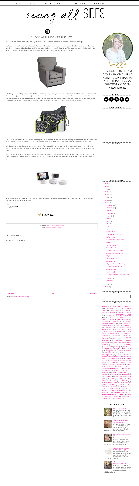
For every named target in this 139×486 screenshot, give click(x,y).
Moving (115, 360)
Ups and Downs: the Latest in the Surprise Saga (121, 449)
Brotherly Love (110, 231)
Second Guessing (111, 258)
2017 (106, 189)
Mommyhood (107, 355)
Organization (110, 364)
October (109, 210)
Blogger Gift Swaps (125, 312)
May (108, 224)
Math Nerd (128, 350)
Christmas (112, 319)
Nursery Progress (111, 269)
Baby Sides (50, 225)
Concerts (105, 321)
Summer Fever (110, 261)
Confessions (115, 321)
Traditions (115, 386)
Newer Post (10, 293)
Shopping (108, 376)
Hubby (128, 345)
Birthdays (125, 310)
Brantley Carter (123, 315)
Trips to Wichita (107, 388)
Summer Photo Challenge (110, 383)
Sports (111, 378)
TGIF (121, 384)
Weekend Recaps (120, 392)
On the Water (122, 362)
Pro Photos (106, 370)
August (109, 216)
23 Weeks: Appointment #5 (114, 266)
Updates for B (125, 388)
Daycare (104, 323)
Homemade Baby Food (117, 344)
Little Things (127, 349)
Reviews (104, 374)
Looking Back (109, 351)
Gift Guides (124, 333)
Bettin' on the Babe (111, 272)
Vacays (104, 390)
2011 (106, 284)
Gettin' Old (113, 333)
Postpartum (105, 368)
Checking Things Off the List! (114, 253)
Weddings (105, 392)
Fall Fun (107, 325)
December (110, 205)
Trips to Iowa (124, 386)
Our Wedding (121, 364)
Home (52, 293)
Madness (108, 242)
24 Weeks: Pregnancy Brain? (114, 250)
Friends (119, 331)
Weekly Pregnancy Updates (112, 394)
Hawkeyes (105, 338)
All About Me (106, 306)
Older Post (93, 293)
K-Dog (118, 347)
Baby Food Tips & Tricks (120, 408)
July (108, 218)
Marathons (120, 350)
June (108, 221)
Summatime (122, 381)
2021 (106, 184)
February (109, 278)
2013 (106, 200)
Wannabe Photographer (119, 390)
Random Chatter (120, 370)
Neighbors (122, 360)
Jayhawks (110, 347)
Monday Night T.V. (122, 354)
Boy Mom (109, 315)
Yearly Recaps (106, 398)
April (108, 226)
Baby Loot (109, 256)
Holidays (119, 341)
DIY (120, 323)
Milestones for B (110, 352)
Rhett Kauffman (115, 374)
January (109, 281)
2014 (106, 197)
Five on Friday (106, 329)
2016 (106, 192)
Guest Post (125, 335)
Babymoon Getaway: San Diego (115, 264)
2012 (106, 203)
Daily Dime (125, 321)
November (110, 208)
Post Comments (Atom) (21, 297)
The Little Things (111, 245)
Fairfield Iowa (127, 323)
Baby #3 (109, 308)
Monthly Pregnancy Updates (110, 356)
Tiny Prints (128, 384)
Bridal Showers (113, 317)
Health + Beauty (116, 338)
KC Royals (105, 349)
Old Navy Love (110, 237)
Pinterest (59, 227)
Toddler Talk (107, 386)
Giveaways (105, 335)
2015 (106, 195)
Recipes (105, 373)
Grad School (115, 335)
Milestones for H (124, 352)
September (110, 213)
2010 (106, 287)
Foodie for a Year (119, 329)
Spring (121, 378)
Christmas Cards (123, 319)
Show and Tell (120, 376)
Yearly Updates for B (117, 398)
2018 (106, 186)
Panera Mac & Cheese (113, 248)
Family (117, 325)
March (109, 229)
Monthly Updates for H (116, 358)
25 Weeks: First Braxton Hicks (115, 240)
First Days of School (124, 327)
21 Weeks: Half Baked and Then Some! (118, 274)
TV (117, 388)
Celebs (104, 319)
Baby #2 (128, 306)
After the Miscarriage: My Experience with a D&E (121, 462)
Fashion (128, 325)
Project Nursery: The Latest (114, 234)
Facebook (48, 227)
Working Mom (125, 396)
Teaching (112, 385)
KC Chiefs (126, 347)
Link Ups (116, 349)
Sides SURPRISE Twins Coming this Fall (120, 421)
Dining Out (112, 323)
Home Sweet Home (119, 342)
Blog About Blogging (108, 312)
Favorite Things (110, 327)
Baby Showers (120, 308)
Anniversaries (116, 306)
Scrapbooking (127, 374)
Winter (116, 396)
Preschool (126, 368)
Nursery (56, 225)
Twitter (54, 227)
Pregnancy (61, 225)
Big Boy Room (115, 310)
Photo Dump (122, 366)
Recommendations (120, 373)
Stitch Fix (112, 381)
